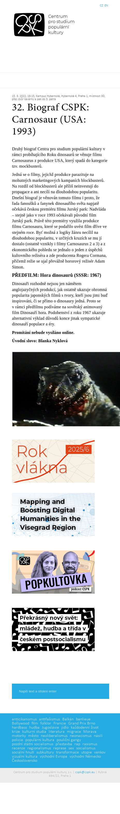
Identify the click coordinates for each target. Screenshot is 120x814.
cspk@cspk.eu (85, 772)
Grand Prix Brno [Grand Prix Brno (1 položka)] (81, 723)
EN (106, 5)
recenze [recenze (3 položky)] (18, 748)
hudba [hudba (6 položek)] (34, 728)
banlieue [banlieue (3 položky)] (83, 719)
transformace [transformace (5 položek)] (67, 752)
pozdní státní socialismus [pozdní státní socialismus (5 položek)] (32, 744)
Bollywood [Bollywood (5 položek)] (20, 723)
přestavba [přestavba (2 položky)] (64, 744)
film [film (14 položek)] (35, 723)
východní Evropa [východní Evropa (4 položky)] (53, 757)
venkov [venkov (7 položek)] (100, 752)
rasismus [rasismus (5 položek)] (89, 744)
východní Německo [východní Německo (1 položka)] (85, 757)
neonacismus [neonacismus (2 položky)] (81, 736)
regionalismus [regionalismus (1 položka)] (39, 748)
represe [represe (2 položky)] (59, 748)
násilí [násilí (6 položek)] (98, 736)
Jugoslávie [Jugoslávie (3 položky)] (50, 728)
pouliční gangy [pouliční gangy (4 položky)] (69, 740)
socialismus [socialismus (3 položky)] (85, 748)
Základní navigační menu (60, 80)
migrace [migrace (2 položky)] (74, 732)
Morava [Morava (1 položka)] (89, 732)
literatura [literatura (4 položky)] (57, 732)
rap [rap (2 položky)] (77, 744)
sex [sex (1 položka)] (71, 748)
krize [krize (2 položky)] (16, 732)
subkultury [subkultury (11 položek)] (45, 752)
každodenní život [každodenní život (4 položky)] (85, 728)
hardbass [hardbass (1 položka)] (19, 728)
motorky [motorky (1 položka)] (19, 736)
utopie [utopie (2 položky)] (86, 752)
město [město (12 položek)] (33, 736)
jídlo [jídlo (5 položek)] (65, 728)
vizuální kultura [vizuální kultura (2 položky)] (25, 757)
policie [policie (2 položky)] (17, 740)
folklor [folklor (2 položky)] (45, 723)
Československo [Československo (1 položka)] (24, 761)
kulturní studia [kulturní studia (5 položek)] (34, 732)
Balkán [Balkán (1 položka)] (68, 719)
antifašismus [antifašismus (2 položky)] (49, 719)
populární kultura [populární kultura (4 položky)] (39, 740)
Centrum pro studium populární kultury (45, 24)
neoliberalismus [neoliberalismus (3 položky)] (54, 736)
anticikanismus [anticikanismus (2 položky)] (24, 719)
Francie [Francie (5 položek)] (60, 723)
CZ (101, 5)
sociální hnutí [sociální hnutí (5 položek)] (23, 752)
